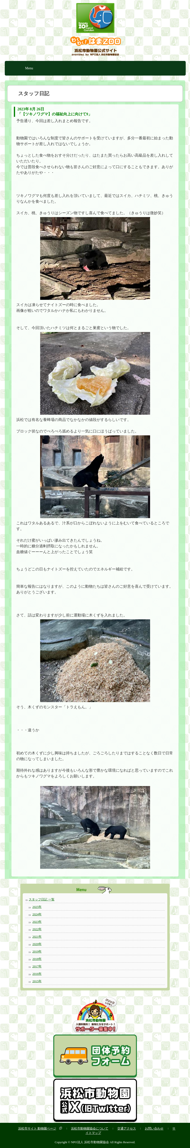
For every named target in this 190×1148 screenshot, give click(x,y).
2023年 (37, 921)
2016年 (37, 974)
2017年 (37, 966)
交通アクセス (126, 1128)
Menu (29, 68)
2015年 (37, 981)
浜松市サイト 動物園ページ (37, 1128)
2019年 (37, 951)
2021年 (37, 936)
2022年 (37, 929)
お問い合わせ (154, 1128)
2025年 (37, 907)
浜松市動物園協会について (89, 1128)
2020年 (37, 944)
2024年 (37, 914)
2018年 (37, 959)
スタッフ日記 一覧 (41, 899)
